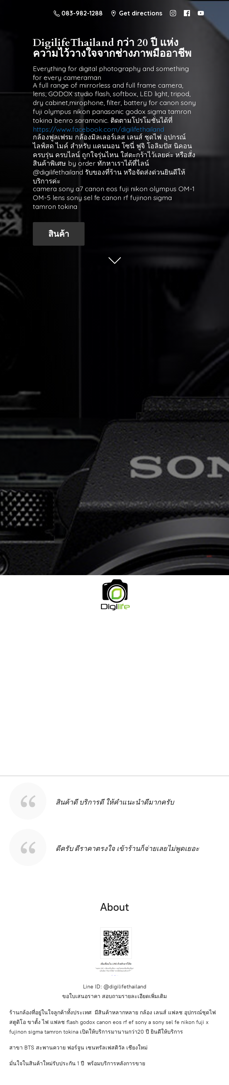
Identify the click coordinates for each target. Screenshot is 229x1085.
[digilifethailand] (114, 593)
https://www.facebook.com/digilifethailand (98, 129)
